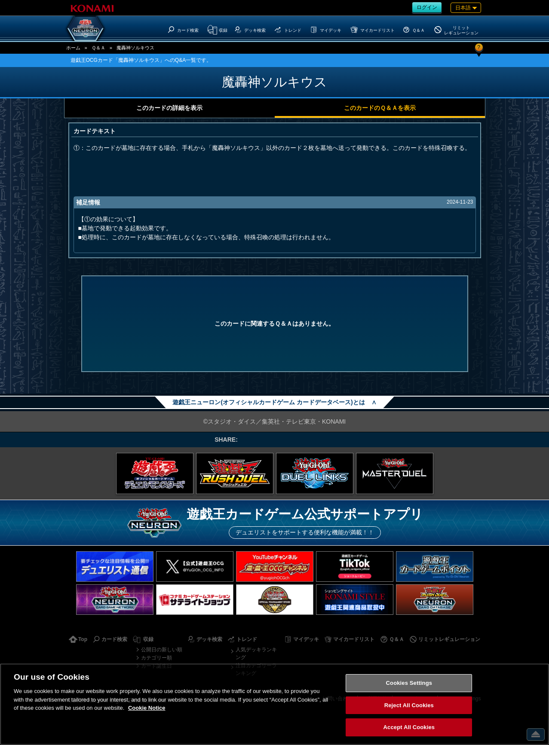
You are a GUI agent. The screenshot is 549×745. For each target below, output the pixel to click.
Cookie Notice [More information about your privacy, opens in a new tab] (147, 708)
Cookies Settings (409, 683)
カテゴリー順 (156, 658)
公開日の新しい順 (161, 650)
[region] (274, 704)
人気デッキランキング (256, 653)
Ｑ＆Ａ (98, 47)
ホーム (73, 47)
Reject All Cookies (409, 705)
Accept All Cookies (409, 727)
